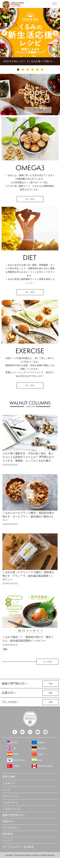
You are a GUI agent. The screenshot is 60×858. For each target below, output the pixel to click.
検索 (47, 3)
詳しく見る (38, 110)
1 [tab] (18, 69)
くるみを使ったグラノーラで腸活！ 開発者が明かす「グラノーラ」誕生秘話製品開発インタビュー (28, 576)
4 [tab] (32, 69)
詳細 (50, 683)
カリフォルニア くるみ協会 (18, 846)
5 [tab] (37, 69)
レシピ (6, 789)
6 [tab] (42, 69)
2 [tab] (23, 69)
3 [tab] (28, 69)
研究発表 (7, 834)
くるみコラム (10, 802)
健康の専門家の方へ (13, 815)
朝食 (5, 649)
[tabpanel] (30, 36)
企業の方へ (8, 821)
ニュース (7, 840)
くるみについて (11, 808)
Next (55, 33)
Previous (4, 33)
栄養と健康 (8, 776)
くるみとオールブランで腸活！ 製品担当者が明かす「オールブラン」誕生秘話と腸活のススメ (28, 516)
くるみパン (8, 783)
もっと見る (47, 662)
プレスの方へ (10, 827)
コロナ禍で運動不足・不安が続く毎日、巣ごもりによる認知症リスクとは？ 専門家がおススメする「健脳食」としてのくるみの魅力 (28, 457)
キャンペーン (10, 796)
